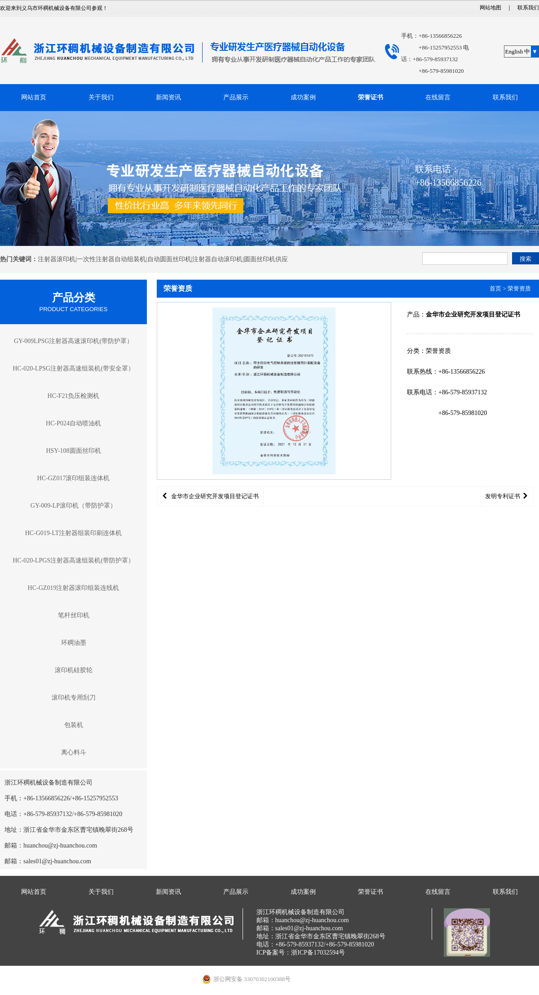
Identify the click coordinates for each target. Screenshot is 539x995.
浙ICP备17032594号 (318, 952)
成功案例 (303, 97)
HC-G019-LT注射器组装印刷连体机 (73, 533)
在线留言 (438, 97)
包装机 (73, 725)
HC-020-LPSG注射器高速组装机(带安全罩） (73, 368)
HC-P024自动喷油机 (73, 423)
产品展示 (235, 97)
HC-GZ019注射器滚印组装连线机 (73, 588)
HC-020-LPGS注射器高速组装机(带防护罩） (73, 560)
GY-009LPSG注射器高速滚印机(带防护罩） (73, 341)
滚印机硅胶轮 (74, 670)
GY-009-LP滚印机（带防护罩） (73, 505)
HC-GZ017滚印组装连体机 (73, 478)
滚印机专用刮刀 (74, 697)
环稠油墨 (73, 642)
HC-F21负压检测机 (74, 396)
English (514, 51)
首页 (495, 288)
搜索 (525, 258)
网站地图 (490, 7)
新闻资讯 (168, 97)
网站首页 (33, 97)
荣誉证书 (370, 97)
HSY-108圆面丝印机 (73, 450)
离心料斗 (73, 752)
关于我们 (101, 97)
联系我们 (528, 7)
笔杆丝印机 (73, 615)
